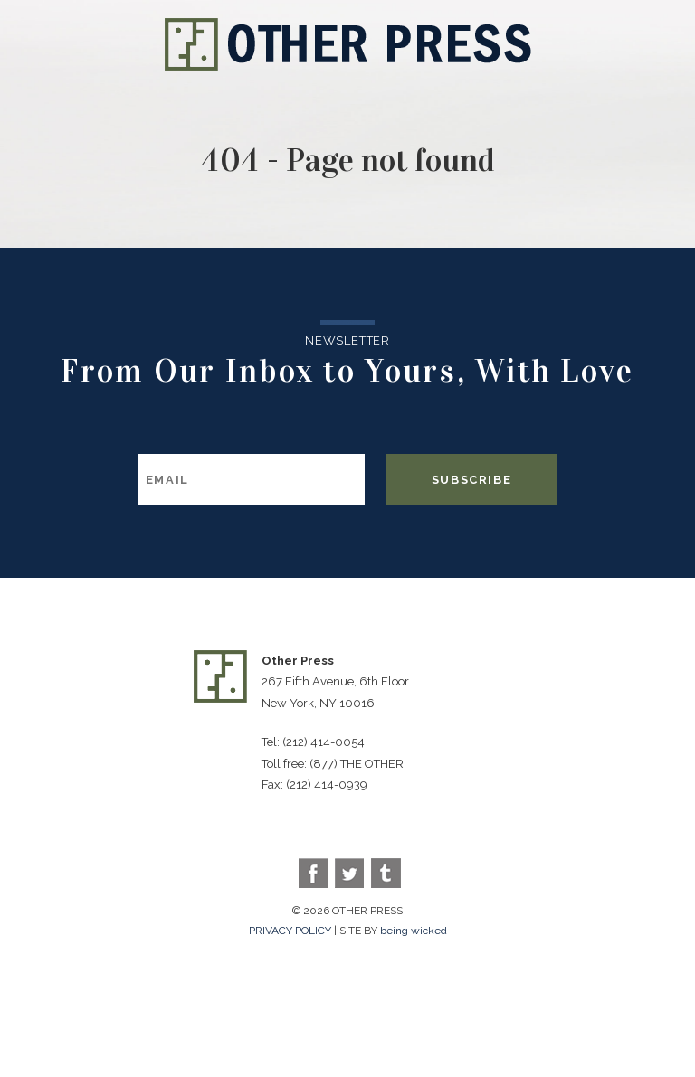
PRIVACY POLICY (290, 930)
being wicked (413, 930)
